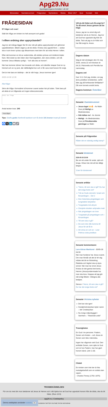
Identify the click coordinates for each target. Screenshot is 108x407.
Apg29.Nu (54, 4)
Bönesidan (14, 13)
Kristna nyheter (92, 299)
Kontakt (89, 13)
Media (63, 13)
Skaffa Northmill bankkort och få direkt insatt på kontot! (36, 118)
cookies (29, 403)
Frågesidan (41, 13)
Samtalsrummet (27, 13)
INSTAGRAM (66, 403)
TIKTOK (60, 403)
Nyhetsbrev (53, 13)
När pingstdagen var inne (88, 211)
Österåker (97, 90)
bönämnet (88, 153)
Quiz (81, 13)
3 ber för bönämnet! (84, 170)
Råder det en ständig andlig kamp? (90, 141)
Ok (34, 403)
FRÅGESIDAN (17, 22)
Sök (96, 13)
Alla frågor (6, 84)
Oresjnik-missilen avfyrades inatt (91, 208)
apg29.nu (48, 399)
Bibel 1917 (72, 13)
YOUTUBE (54, 403)
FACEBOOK (41, 403)
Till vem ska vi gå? (85, 221)
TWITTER (48, 403)
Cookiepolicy (58, 399)
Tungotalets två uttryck (87, 205)
